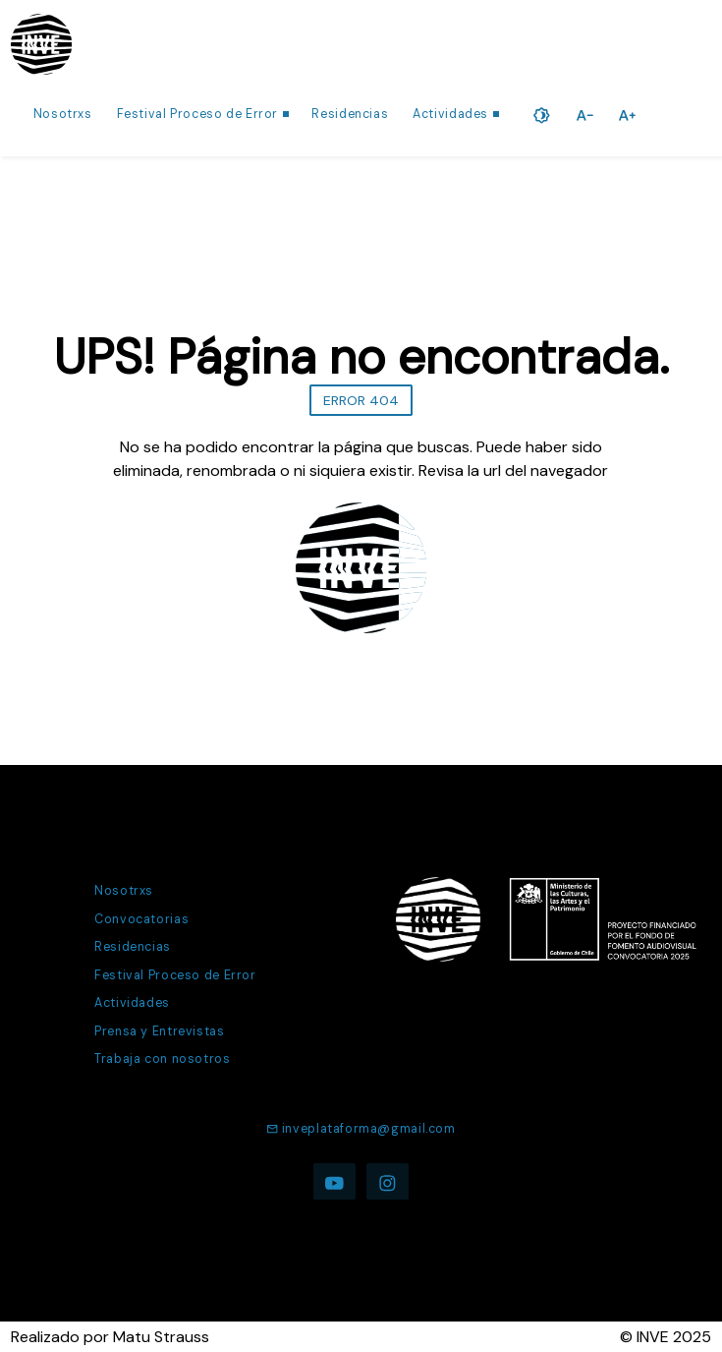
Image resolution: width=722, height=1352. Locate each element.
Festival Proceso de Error (198, 114)
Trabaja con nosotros (162, 1059)
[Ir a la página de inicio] (41, 44)
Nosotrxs (62, 114)
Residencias (349, 114)
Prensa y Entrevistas (159, 1031)
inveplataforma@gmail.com (360, 1129)
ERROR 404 (361, 400)
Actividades (450, 114)
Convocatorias (141, 919)
